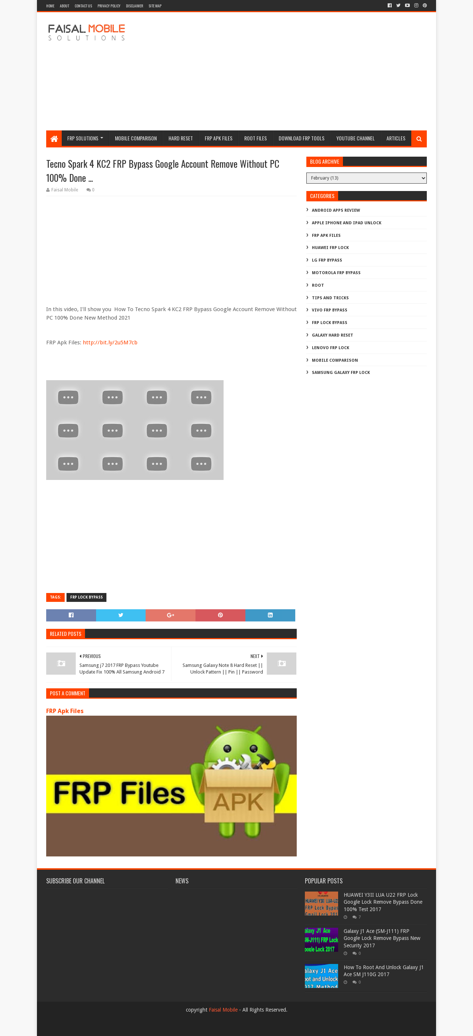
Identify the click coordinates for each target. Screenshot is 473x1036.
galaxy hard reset (332, 335)
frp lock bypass (86, 597)
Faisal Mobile (223, 1010)
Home (50, 5)
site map (155, 5)
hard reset (181, 138)
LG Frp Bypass (327, 260)
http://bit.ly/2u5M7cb (110, 342)
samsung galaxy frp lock (341, 372)
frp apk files (218, 138)
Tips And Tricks (330, 298)
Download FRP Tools (301, 138)
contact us (83, 5)
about (64, 5)
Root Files (255, 138)
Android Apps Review (336, 210)
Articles (396, 138)
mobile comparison (335, 360)
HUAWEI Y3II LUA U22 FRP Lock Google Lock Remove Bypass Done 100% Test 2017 (383, 902)
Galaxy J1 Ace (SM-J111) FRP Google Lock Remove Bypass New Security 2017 (382, 938)
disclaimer (134, 5)
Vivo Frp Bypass (329, 310)
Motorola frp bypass (336, 272)
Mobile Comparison (136, 138)
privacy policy (109, 5)
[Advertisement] (292, 71)
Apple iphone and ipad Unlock (346, 223)
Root (318, 285)
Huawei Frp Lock (330, 247)
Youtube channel (355, 138)
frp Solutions (82, 138)
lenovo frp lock (330, 347)
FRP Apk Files (65, 711)
